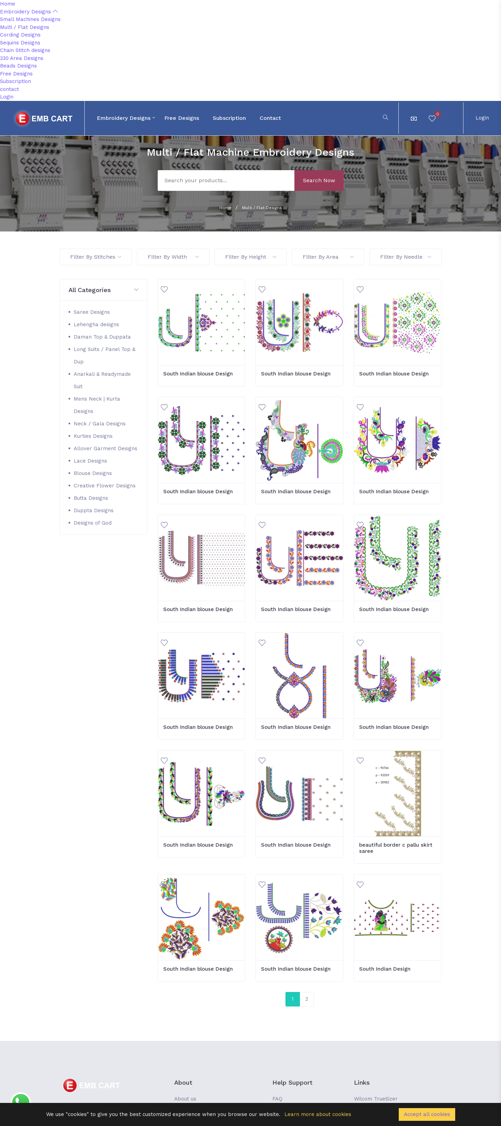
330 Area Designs (21, 58)
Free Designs (16, 74)
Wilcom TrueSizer (376, 1099)
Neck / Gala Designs (100, 424)
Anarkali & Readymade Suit (102, 380)
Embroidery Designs (29, 12)
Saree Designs (92, 312)
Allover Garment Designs (105, 448)
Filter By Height (250, 257)
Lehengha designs (96, 324)
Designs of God (93, 523)
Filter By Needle (405, 257)
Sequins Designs (20, 43)
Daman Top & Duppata (102, 337)
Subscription (15, 81)
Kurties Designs (93, 436)
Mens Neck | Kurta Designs (97, 405)
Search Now (319, 180)
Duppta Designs (94, 510)
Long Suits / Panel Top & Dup (104, 355)
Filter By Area (328, 257)
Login (6, 97)
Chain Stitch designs (25, 50)
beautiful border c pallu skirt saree (395, 848)
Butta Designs (91, 498)
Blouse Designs (93, 473)
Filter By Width (173, 257)
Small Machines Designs (30, 19)
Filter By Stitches (95, 257)
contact (9, 89)
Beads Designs (18, 66)
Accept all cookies (427, 1114)
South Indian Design (384, 969)
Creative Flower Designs (105, 486)
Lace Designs (90, 461)
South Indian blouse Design (198, 374)
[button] (103, 290)
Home (7, 4)
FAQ (277, 1099)
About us (185, 1099)
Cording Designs (20, 35)
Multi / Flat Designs (24, 27)
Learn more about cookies (317, 1114)
